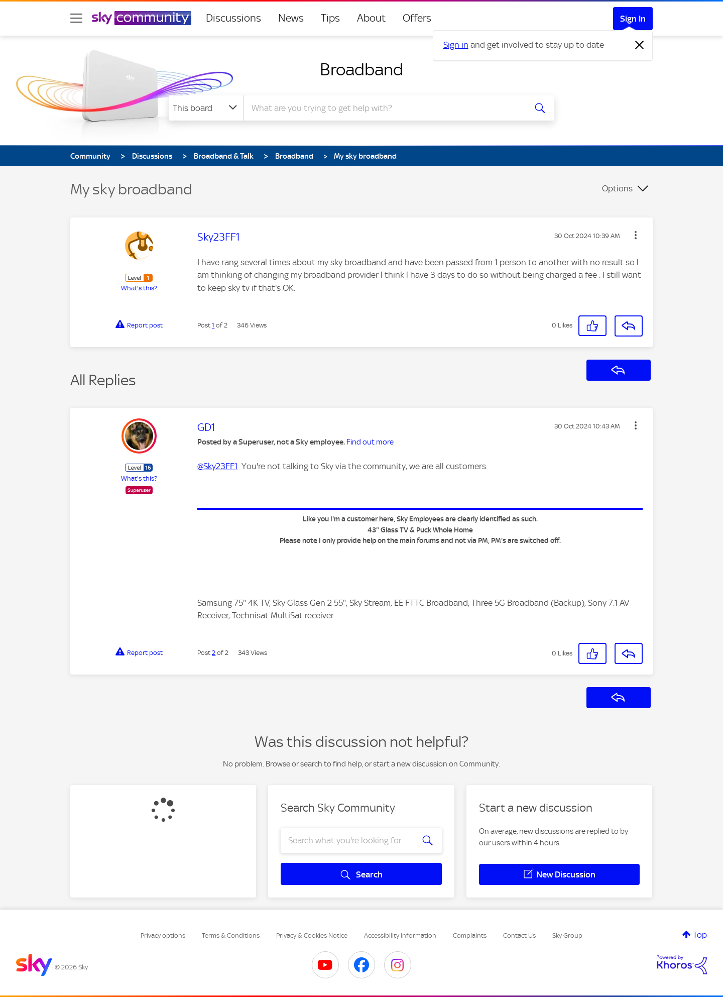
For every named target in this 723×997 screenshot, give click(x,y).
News (291, 18)
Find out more (370, 442)
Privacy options (163, 935)
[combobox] (383, 108)
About (371, 18)
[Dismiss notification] (640, 45)
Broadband (361, 69)
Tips (330, 18)
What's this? (139, 288)
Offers (417, 18)
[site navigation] (76, 18)
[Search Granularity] (206, 108)
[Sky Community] (141, 18)
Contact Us (519, 935)
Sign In (633, 19)
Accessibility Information (400, 935)
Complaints (470, 935)
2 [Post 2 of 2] (213, 652)
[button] (636, 235)
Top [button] (700, 935)
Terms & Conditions (231, 935)
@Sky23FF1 (217, 466)
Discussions (233, 18)
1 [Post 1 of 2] (213, 325)
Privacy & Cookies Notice (311, 935)
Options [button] (617, 188)
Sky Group (567, 935)
